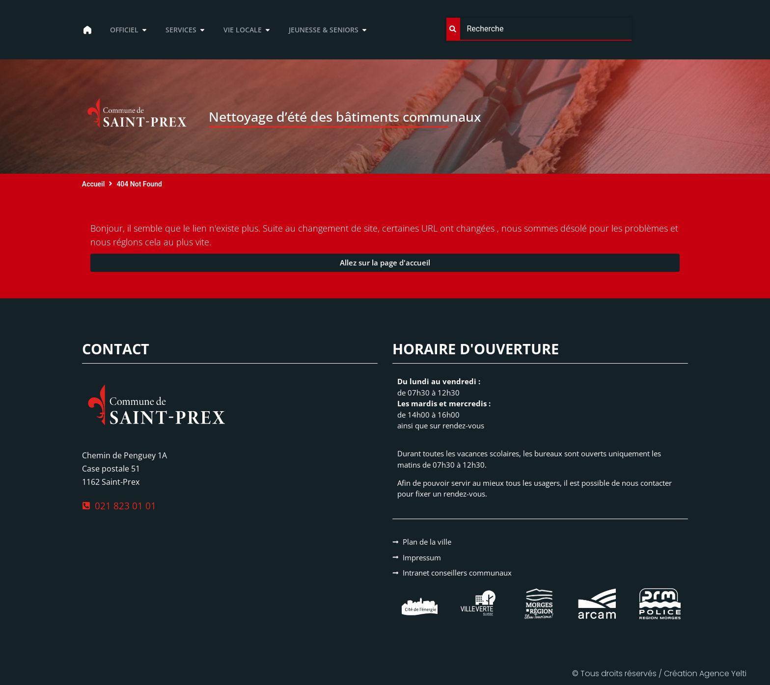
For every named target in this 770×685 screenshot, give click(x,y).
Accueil (93, 184)
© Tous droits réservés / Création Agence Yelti (659, 673)
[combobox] (538, 29)
